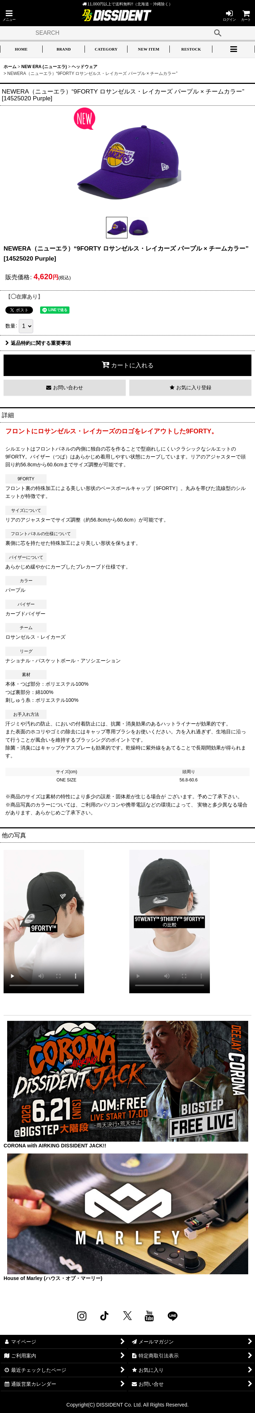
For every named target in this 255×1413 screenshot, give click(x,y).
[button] (9, 16)
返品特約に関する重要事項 (38, 343)
